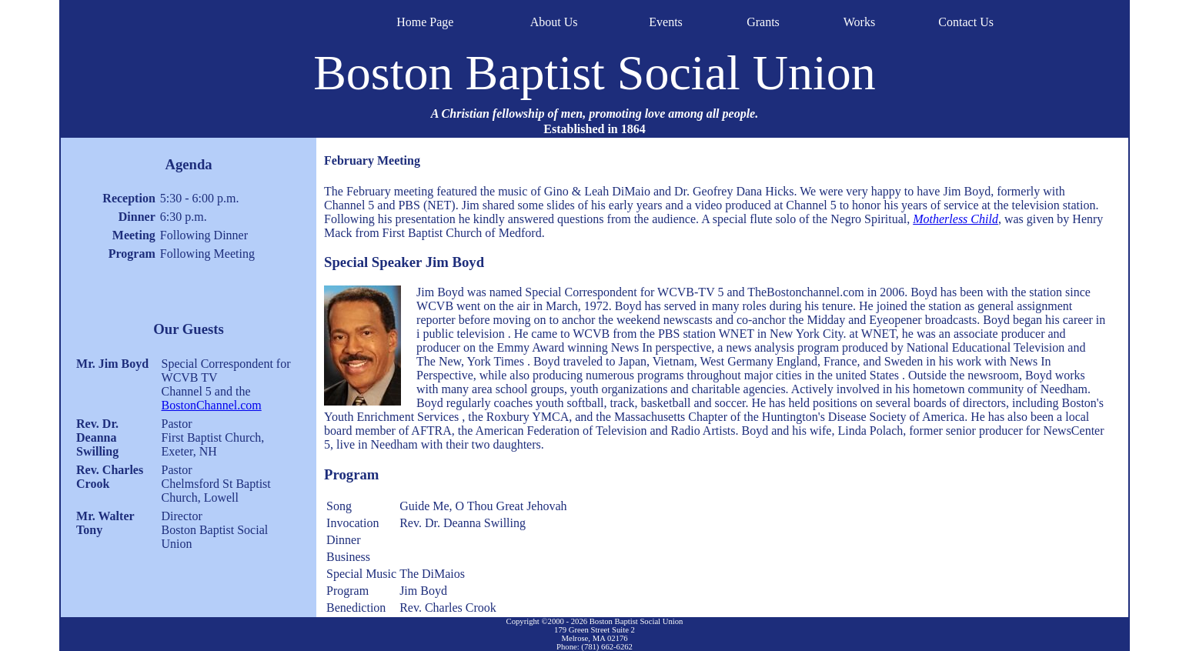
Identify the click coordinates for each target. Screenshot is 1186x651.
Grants (763, 21)
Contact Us (966, 21)
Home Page (424, 21)
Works (859, 21)
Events (666, 21)
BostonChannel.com (212, 405)
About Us (554, 21)
